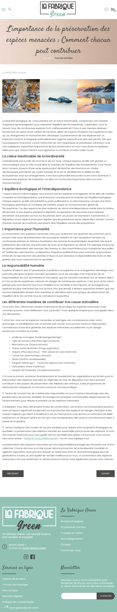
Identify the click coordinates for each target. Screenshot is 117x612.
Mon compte (10, 590)
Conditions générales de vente (20, 608)
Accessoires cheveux (73, 527)
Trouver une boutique (15, 584)
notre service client (34, 548)
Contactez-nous (71, 550)
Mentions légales (12, 596)
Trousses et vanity (72, 533)
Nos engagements (72, 538)
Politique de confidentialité (18, 602)
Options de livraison (14, 579)
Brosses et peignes (72, 521)
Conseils (66, 544)
